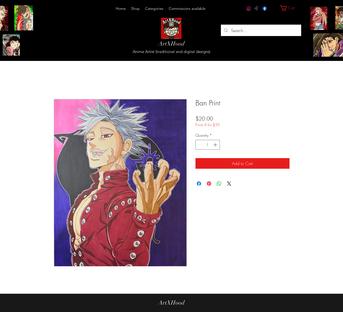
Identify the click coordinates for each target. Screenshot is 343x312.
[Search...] (260, 30)
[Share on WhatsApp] (219, 183)
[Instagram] (248, 8)
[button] (154, 8)
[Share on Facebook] (199, 183)
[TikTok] (256, 8)
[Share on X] (229, 183)
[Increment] (215, 144)
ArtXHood (171, 43)
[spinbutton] (207, 144)
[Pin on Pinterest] (209, 183)
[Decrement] (199, 144)
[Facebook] (264, 8)
